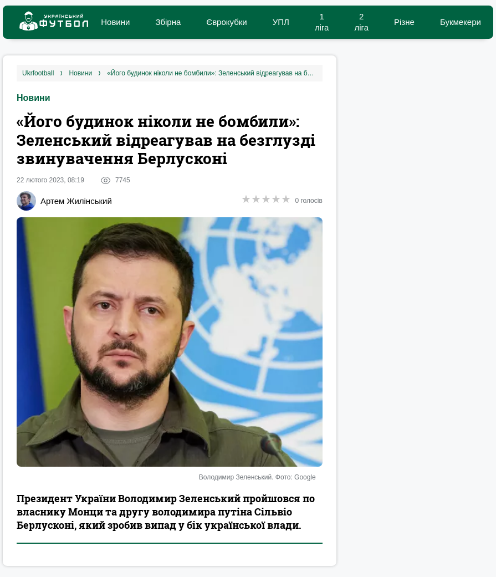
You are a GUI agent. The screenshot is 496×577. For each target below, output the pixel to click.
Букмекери (460, 22)
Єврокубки (226, 22)
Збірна (168, 22)
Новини (115, 22)
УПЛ (281, 22)
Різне (404, 22)
